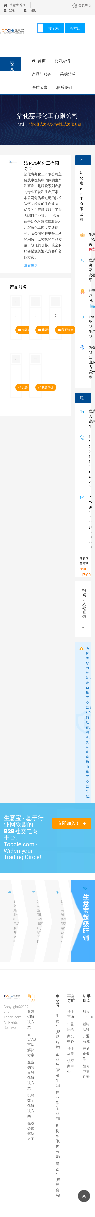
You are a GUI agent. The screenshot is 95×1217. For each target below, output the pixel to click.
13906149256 (89, 461)
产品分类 (12, 66)
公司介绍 (62, 61)
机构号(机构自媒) (58, 1141)
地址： (23, 124)
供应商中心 (70, 1066)
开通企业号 (86, 1054)
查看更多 (31, 265)
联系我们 (64, 87)
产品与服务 (41, 74)
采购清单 (68, 74)
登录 (9, 10)
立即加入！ (72, 823)
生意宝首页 (14, 5)
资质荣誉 (40, 87)
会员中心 (81, 5)
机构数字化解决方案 (30, 1105)
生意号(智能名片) (58, 1031)
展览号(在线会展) (58, 1179)
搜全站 (53, 28)
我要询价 (65, 330)
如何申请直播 (86, 1071)
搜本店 (75, 28)
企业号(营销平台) (58, 1069)
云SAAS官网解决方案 (31, 1044)
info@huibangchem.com (90, 521)
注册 (30, 10)
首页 (39, 61)
